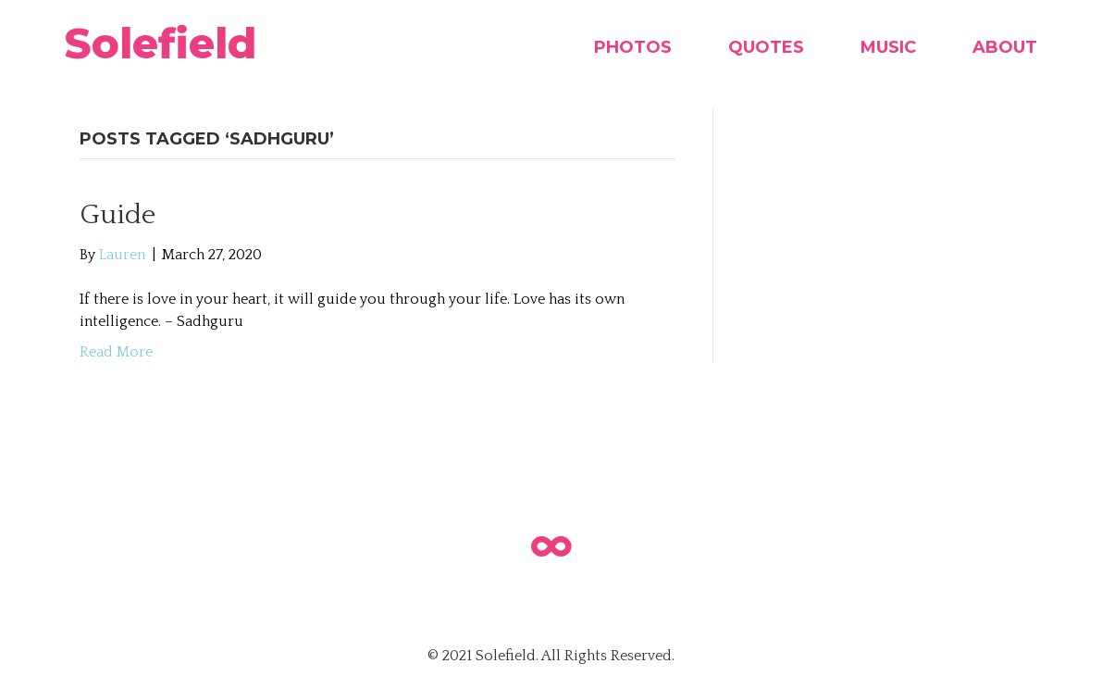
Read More (116, 352)
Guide (117, 215)
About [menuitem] (1004, 47)
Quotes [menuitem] (766, 47)
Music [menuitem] (888, 47)
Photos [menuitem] (633, 47)
